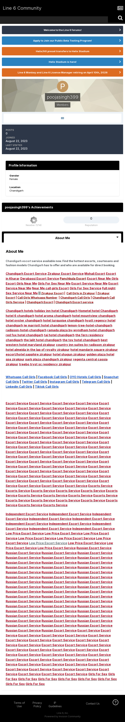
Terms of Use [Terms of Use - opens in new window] (19, 704)
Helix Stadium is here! (62, 61)
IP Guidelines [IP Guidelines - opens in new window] (55, 704)
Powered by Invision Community (63, 716)
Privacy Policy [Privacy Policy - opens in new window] (37, 704)
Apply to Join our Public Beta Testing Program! (62, 40)
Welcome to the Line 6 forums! (63, 29)
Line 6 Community (22, 8)
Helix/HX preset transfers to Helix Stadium (62, 51)
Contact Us (93, 703)
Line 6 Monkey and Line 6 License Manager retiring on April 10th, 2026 (63, 72)
